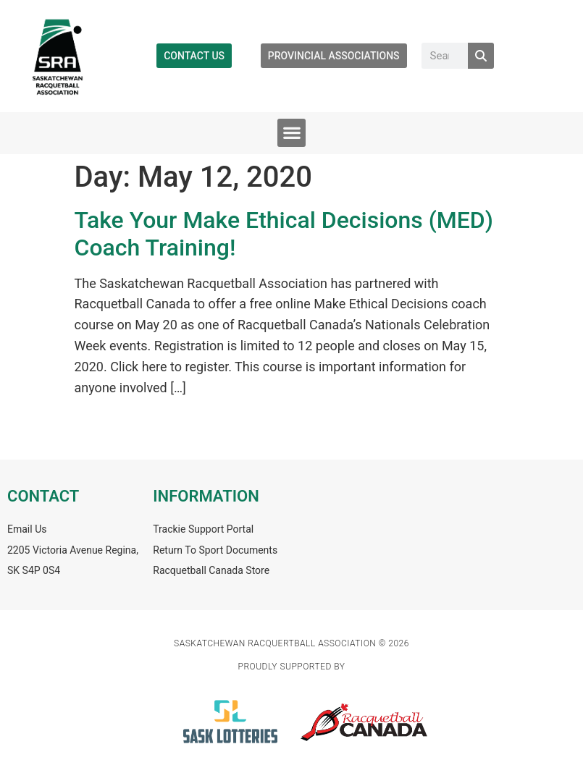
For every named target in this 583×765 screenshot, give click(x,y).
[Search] (481, 56)
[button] (291, 133)
